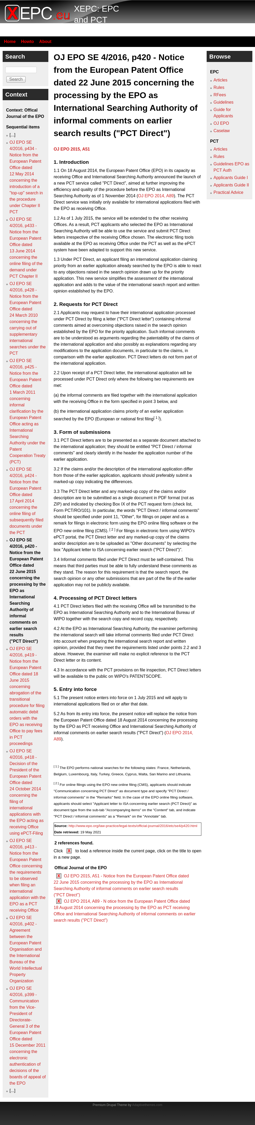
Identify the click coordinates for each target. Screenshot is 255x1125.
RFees (220, 95)
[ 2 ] (112, 529)
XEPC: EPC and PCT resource (96, 19)
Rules (219, 87)
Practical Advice (228, 192)
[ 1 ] (156, 418)
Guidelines (224, 102)
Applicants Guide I (231, 177)
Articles (220, 80)
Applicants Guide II (231, 185)
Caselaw (222, 130)
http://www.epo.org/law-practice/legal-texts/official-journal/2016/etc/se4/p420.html (132, 826)
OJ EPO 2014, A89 (156, 196)
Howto (27, 41)
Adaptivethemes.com (147, 1105)
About (45, 41)
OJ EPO (221, 123)
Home (10, 41)
